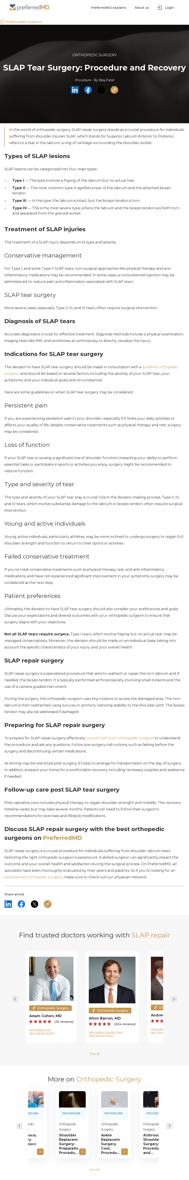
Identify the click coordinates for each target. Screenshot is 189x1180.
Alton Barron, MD (105, 1018)
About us (142, 8)
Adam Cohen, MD (45, 1016)
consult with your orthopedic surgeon (120, 738)
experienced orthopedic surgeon (33, 877)
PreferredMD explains (108, 8)
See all (95, 1054)
